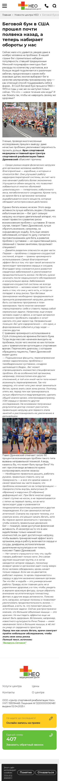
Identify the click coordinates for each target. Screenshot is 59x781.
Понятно (26, 772)
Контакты (8, 692)
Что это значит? (8, 776)
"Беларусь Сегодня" (14, 642)
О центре (38, 692)
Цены (35, 686)
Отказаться (46, 772)
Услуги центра (12, 686)
